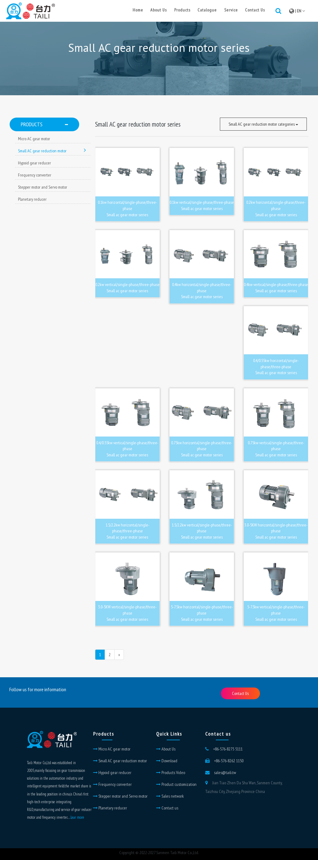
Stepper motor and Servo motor (42, 187)
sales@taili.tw (225, 772)
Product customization (176, 784)
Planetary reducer (32, 199)
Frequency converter (34, 175)
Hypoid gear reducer (34, 163)
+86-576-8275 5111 (228, 749)
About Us (165, 749)
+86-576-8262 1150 (228, 761)
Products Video (170, 772)
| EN (297, 11)
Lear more (77, 817)
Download (166, 761)
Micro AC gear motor (34, 138)
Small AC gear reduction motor (52, 151)
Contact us (167, 808)
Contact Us (240, 693)
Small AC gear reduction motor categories (263, 124)
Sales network (170, 796)
